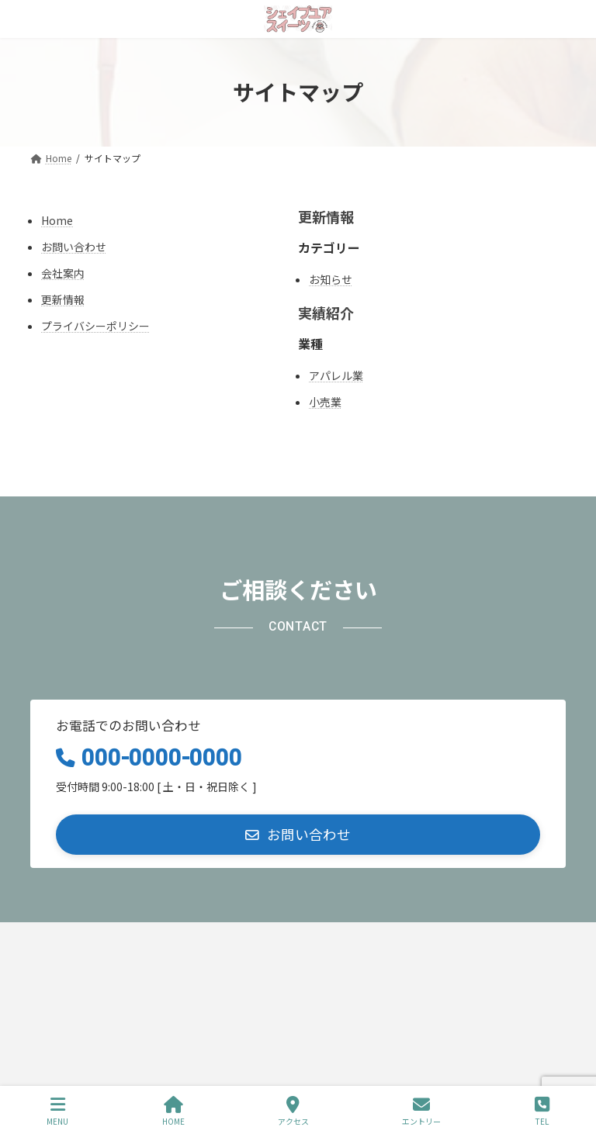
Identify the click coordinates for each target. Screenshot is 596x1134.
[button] (298, 834)
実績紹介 (326, 313)
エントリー (421, 1111)
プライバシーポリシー (95, 326)
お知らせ (330, 279)
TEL (542, 1111)
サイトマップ (225, 939)
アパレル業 (336, 375)
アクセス (293, 1111)
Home (57, 220)
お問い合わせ (73, 246)
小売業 (325, 402)
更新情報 (63, 299)
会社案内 (63, 273)
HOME (173, 1111)
